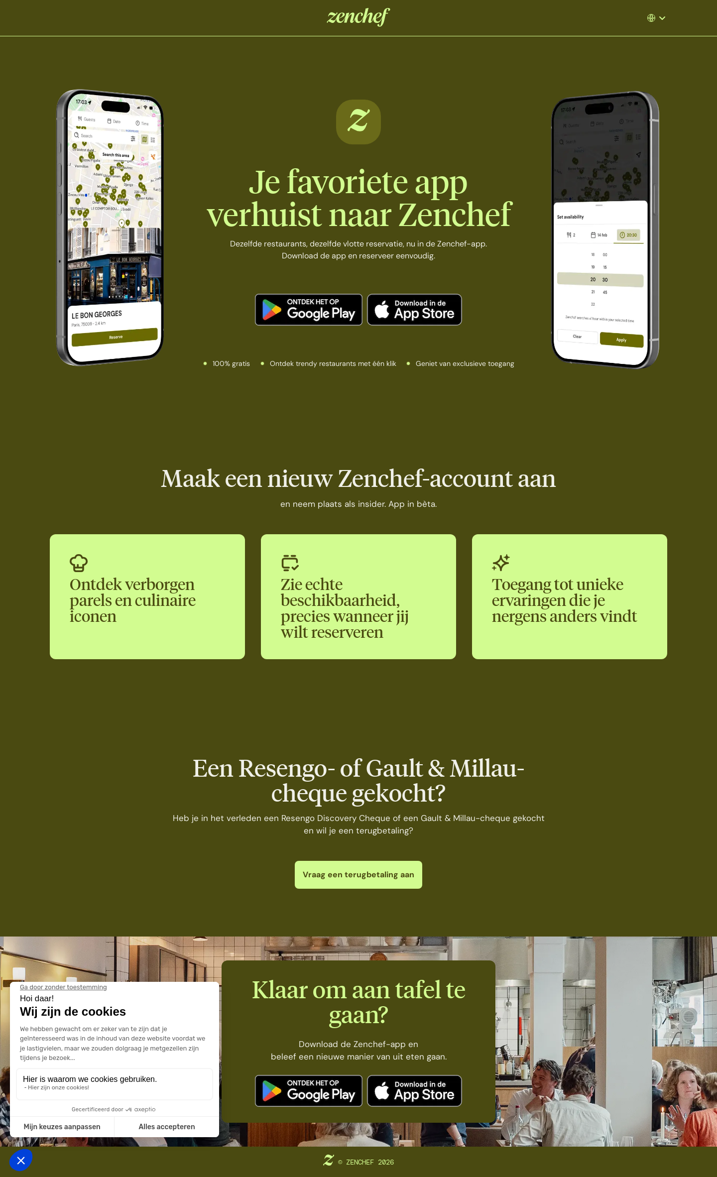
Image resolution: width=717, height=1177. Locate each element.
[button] (660, 18)
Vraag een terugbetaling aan (358, 874)
